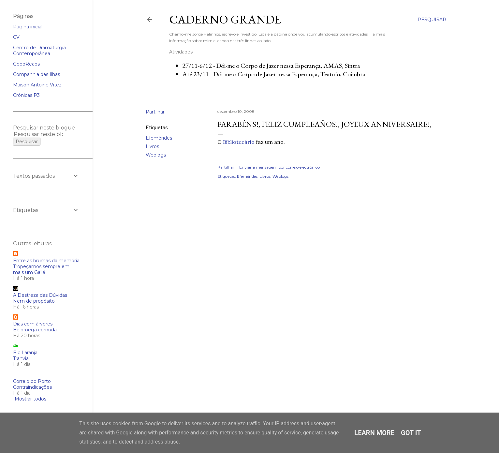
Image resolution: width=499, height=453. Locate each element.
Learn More (374, 433)
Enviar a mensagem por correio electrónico (279, 167)
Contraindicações (32, 387)
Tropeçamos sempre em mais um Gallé (41, 269)
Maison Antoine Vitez (37, 85)
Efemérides (159, 138)
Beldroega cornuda (35, 330)
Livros (152, 146)
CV (16, 37)
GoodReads (26, 64)
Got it (411, 433)
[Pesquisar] (432, 19)
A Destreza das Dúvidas (40, 295)
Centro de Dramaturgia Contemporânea (39, 50)
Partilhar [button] (155, 112)
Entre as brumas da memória (46, 261)
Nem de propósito (34, 301)
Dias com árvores (32, 324)
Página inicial (27, 27)
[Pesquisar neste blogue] (38, 134)
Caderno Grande (225, 19)
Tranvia (21, 358)
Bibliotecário (239, 142)
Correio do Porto (32, 381)
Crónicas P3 (26, 95)
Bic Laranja (25, 352)
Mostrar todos (30, 399)
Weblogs (156, 155)
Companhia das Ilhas (36, 74)
